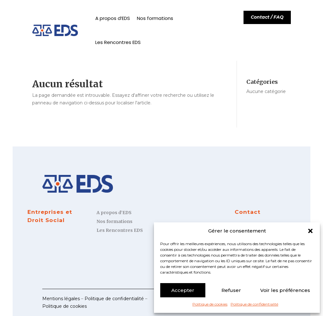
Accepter (182, 290)
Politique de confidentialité (254, 304)
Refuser (231, 290)
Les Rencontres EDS (118, 42)
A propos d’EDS (112, 18)
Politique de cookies (209, 304)
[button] (310, 231)
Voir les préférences (285, 290)
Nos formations (155, 18)
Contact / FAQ (267, 17)
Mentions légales (61, 298)
